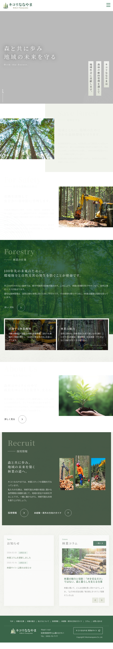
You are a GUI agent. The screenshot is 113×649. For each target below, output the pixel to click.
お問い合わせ (101, 627)
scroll (3, 91)
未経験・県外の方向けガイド (73, 627)
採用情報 (55, 627)
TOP (8, 627)
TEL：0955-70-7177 (49, 643)
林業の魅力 (29, 627)
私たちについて (42, 627)
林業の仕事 (17, 627)
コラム (89, 627)
